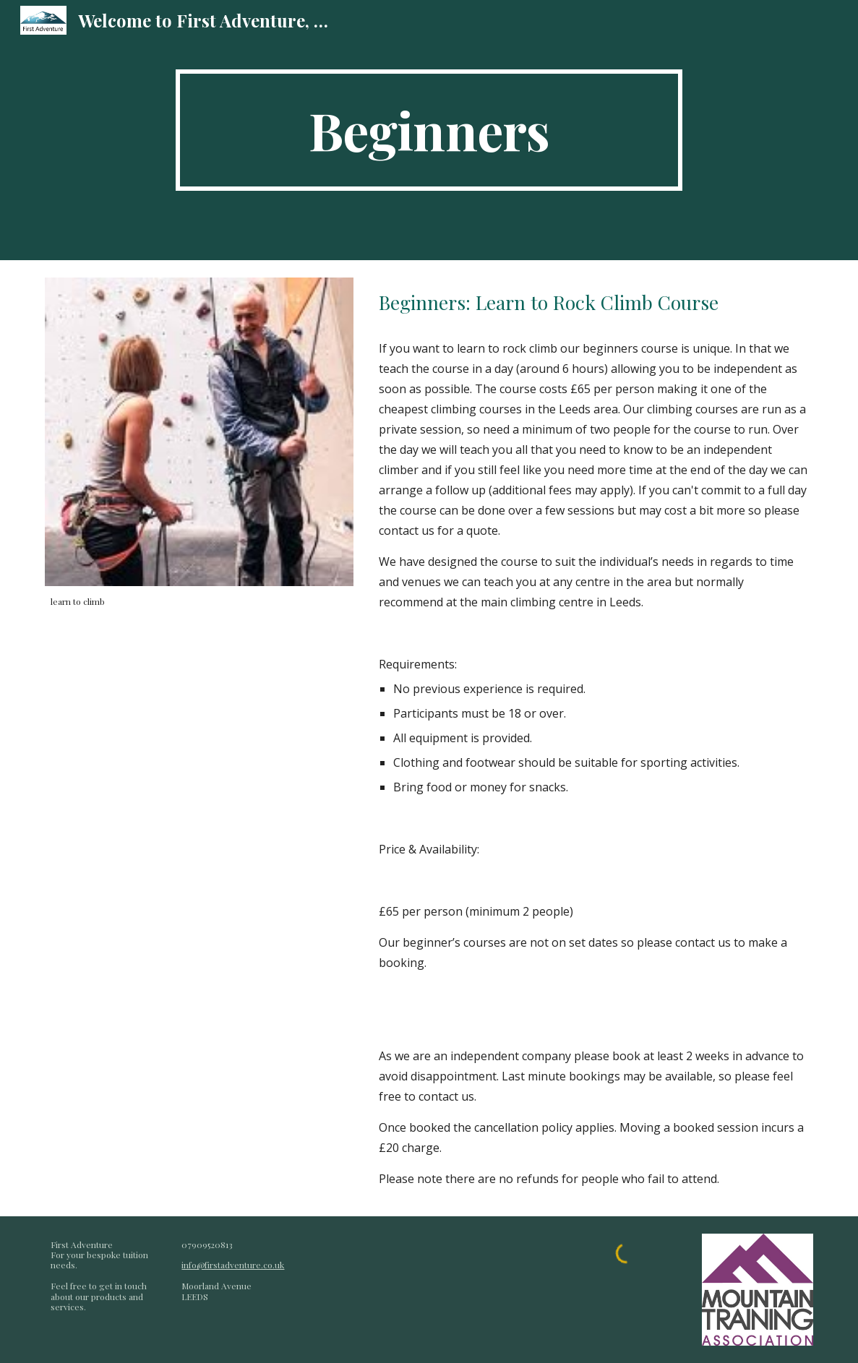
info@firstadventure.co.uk (232, 1264)
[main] (429, 130)
